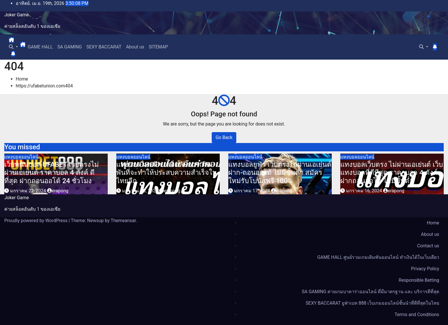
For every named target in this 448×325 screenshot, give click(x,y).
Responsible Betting (419, 280)
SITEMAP (158, 47)
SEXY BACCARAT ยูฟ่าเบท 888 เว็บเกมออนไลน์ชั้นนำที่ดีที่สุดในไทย (372, 303)
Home (22, 79)
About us (135, 47)
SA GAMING (69, 47)
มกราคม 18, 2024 (140, 190)
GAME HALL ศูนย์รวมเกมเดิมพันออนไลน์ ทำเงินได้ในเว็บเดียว (378, 257)
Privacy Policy (425, 268)
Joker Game (16, 14)
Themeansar (123, 220)
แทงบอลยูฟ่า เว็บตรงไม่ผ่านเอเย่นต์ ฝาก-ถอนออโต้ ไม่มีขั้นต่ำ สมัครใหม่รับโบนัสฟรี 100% (279, 172)
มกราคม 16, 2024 (364, 190)
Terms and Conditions (417, 314)
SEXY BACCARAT (104, 47)
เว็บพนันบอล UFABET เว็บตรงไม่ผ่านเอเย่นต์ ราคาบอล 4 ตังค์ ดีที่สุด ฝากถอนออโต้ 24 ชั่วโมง (51, 172)
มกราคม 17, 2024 (252, 190)
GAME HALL (40, 47)
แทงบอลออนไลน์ (21, 157)
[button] (13, 47)
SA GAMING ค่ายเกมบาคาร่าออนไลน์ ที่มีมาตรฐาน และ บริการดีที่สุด (370, 291)
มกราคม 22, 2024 (28, 190)
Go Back (223, 137)
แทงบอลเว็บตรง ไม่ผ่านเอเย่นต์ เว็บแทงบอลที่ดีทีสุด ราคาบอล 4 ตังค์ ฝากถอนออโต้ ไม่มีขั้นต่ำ (391, 172)
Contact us (428, 245)
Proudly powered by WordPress (36, 220)
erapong (57, 190)
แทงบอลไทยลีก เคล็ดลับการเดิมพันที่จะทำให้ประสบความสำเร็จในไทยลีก (166, 172)
